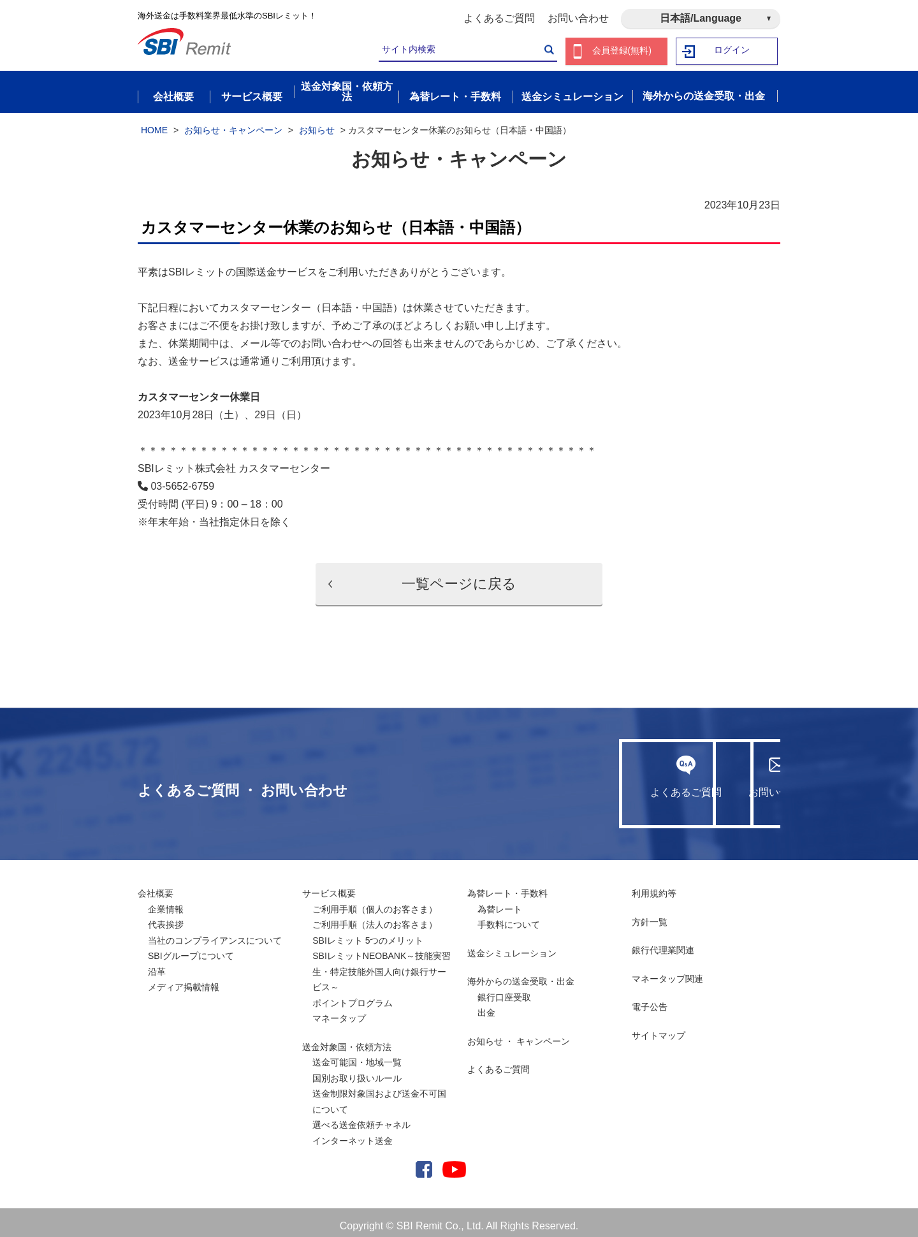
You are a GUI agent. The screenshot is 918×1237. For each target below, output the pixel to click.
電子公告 (649, 1000)
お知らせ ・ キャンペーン (519, 1034)
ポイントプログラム (352, 996)
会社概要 (155, 886)
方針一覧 (649, 915)
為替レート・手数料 (507, 886)
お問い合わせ (578, 18)
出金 (486, 1005)
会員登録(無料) (622, 51)
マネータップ (339, 1011)
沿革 (157, 965)
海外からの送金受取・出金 (520, 974)
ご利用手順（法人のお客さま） (374, 917)
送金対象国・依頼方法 (346, 1040)
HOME (154, 123)
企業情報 (166, 902)
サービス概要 (329, 886)
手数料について (508, 917)
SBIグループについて (191, 949)
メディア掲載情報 (183, 980)
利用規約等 (654, 886)
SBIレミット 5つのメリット (367, 933)
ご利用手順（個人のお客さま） (374, 902)
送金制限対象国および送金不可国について (379, 1094)
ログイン (732, 51)
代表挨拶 (166, 917)
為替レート (499, 902)
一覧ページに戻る (459, 577)
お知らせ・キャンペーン (233, 123)
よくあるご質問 (499, 18)
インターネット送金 (352, 1134)
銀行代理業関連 (663, 943)
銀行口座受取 (504, 990)
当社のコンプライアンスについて (215, 933)
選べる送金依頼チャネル (361, 1118)
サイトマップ (658, 1028)
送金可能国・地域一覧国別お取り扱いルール (357, 1063)
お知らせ (317, 123)
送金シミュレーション (512, 946)
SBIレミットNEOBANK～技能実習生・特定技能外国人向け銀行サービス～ (381, 964)
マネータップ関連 (667, 972)
